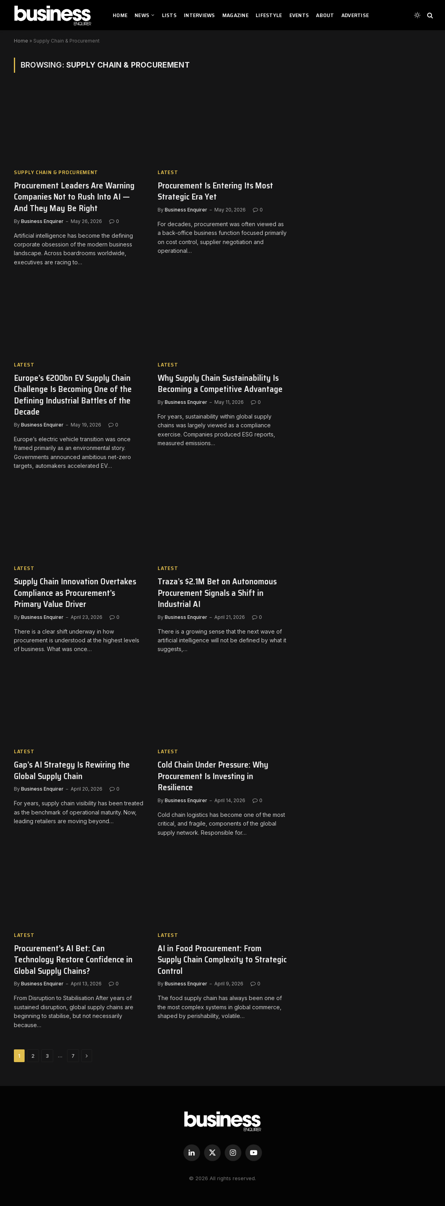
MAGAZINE (235, 15)
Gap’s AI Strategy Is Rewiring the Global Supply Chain (72, 770)
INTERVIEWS (199, 15)
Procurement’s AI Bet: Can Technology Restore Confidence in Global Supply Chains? (73, 960)
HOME (120, 15)
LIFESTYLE (269, 15)
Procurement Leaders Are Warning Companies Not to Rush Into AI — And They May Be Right (74, 197)
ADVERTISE (355, 15)
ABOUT (325, 15)
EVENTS (299, 15)
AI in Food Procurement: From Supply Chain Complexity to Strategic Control (222, 960)
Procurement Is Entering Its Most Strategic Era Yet (215, 191)
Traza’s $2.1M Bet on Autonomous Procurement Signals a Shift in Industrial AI (217, 593)
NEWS (142, 15)
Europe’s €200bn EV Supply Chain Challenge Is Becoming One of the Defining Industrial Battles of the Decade (73, 395)
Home (21, 41)
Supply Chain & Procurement (56, 172)
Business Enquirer (42, 221)
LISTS (169, 15)
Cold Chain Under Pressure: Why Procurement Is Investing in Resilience (213, 776)
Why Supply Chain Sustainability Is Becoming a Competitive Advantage (220, 383)
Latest (168, 172)
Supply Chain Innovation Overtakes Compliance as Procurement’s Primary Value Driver (75, 593)
